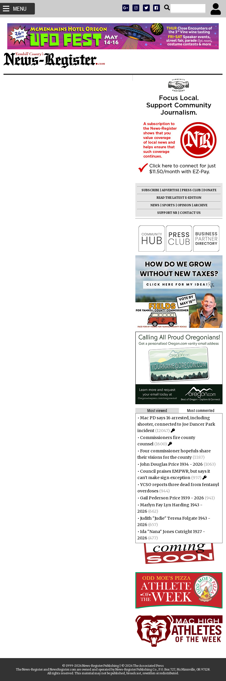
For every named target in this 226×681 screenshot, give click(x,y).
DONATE (207, 190)
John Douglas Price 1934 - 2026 (169, 464)
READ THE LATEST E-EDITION (176, 198)
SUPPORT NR (165, 213)
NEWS (152, 205)
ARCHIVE (198, 205)
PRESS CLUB (189, 190)
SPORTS (166, 205)
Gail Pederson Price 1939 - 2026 (170, 498)
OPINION (182, 205)
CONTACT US (187, 213)
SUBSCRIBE (148, 190)
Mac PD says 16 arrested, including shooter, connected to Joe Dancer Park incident (174, 424)
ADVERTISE (168, 190)
